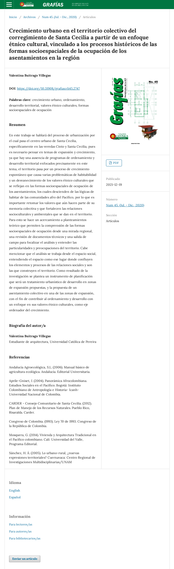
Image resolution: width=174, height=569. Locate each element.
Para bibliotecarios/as (24, 538)
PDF (115, 163)
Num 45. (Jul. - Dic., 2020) (59, 17)
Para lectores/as (20, 524)
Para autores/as (20, 531)
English (14, 490)
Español (15, 497)
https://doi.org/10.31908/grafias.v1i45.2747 (48, 88)
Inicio (13, 17)
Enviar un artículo (24, 559)
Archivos (29, 17)
